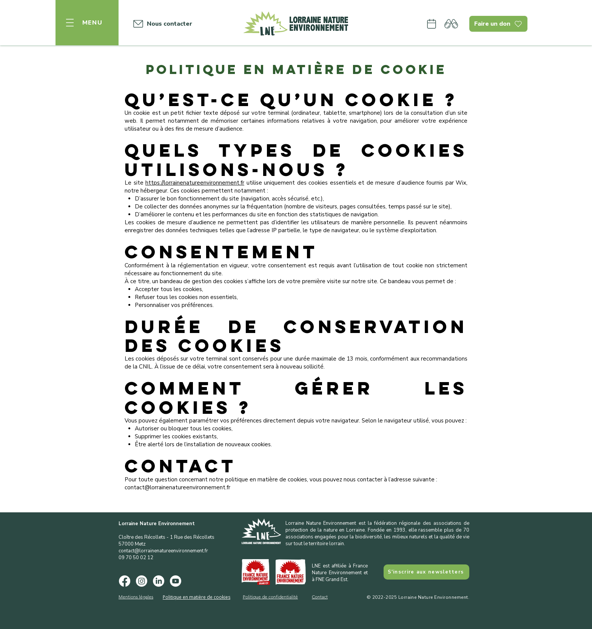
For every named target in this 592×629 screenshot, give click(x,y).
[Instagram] (141, 581)
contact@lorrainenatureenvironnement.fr (163, 550)
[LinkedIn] (158, 581)
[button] (87, 22)
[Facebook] (124, 581)
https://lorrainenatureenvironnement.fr (194, 183)
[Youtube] (175, 581)
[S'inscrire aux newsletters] (426, 572)
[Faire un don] (498, 24)
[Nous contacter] (160, 24)
